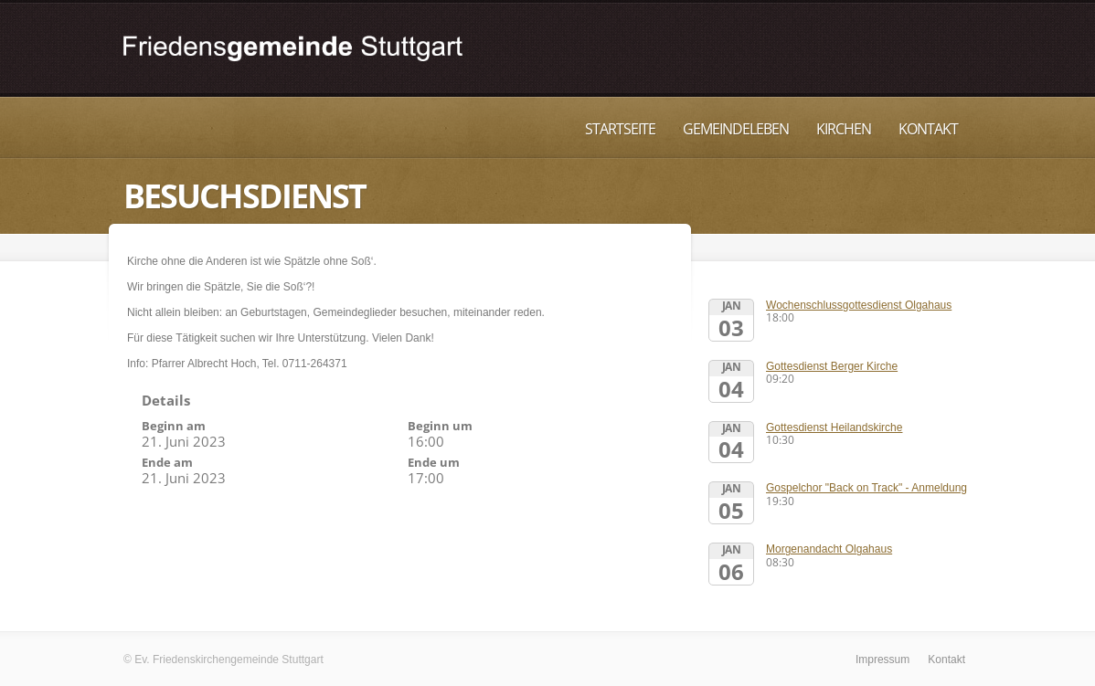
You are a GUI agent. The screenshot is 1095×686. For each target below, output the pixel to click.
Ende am (167, 462)
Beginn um (440, 425)
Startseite (620, 129)
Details (166, 400)
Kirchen (843, 129)
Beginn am (174, 425)
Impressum (882, 659)
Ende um (434, 462)
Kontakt (928, 129)
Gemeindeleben (736, 129)
